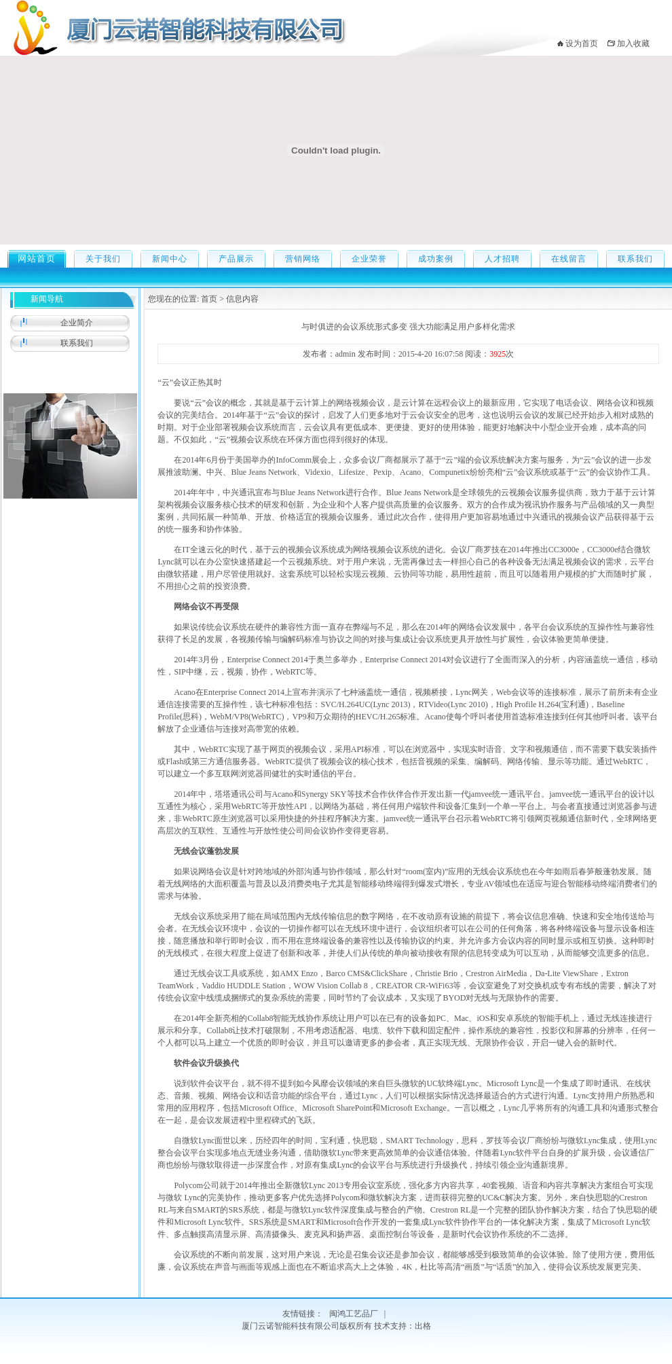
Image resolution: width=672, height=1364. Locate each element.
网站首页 (37, 258)
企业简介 (76, 322)
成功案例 (435, 259)
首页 (208, 299)
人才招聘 (502, 259)
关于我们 (103, 259)
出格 (423, 1326)
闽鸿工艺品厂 (353, 1313)
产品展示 (236, 259)
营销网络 (302, 259)
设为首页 (581, 43)
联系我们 (635, 259)
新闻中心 (169, 259)
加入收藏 (633, 43)
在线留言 (568, 259)
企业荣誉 (369, 259)
